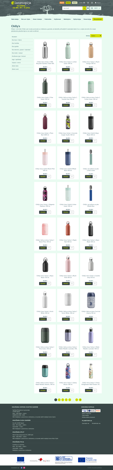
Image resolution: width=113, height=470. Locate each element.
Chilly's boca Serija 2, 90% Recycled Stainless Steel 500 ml (45, 63)
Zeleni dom (15, 66)
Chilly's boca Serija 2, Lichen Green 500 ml (68, 62)
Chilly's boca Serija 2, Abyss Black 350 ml (45, 276)
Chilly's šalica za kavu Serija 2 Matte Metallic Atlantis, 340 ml (45, 383)
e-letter (82, 2)
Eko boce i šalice (17, 40)
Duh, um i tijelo (25, 19)
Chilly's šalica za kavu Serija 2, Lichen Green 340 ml (91, 98)
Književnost (57, 19)
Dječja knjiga (77, 19)
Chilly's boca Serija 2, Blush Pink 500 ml (68, 276)
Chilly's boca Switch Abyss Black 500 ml (91, 134)
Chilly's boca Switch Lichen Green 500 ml (68, 205)
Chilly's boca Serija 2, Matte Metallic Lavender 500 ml (90, 348)
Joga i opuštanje (16, 59)
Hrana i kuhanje (37, 19)
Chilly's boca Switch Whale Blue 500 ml (68, 169)
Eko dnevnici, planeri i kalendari (21, 50)
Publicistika (48, 19)
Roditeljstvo (67, 19)
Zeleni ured (15, 69)
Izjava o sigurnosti (86, 413)
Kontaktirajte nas (96, 423)
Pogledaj (42, 69)
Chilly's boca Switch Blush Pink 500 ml (45, 169)
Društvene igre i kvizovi (19, 56)
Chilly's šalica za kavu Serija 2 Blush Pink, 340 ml (45, 241)
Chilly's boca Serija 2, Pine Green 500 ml (45, 98)
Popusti (62, 2)
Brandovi (14, 37)
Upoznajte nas (85, 423)
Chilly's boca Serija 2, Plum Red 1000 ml (45, 134)
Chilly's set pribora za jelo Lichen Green (91, 169)
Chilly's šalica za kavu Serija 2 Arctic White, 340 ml (68, 312)
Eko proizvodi (98, 19)
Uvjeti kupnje (85, 415)
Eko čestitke (15, 43)
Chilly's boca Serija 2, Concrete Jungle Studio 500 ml (68, 134)
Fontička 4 (15, 444)
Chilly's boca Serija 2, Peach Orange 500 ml (90, 62)
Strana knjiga (87, 19)
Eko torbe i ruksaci (17, 53)
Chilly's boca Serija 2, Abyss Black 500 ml (90, 241)
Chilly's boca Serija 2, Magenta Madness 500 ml (45, 205)
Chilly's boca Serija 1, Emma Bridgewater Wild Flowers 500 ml (91, 384)
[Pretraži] (84, 8)
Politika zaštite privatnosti (88, 417)
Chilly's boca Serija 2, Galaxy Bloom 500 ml (68, 383)
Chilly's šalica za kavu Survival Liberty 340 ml (91, 312)
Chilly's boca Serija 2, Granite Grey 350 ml (91, 276)
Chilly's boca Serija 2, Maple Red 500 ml (67, 241)
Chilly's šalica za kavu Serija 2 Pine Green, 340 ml (45, 348)
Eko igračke (15, 46)
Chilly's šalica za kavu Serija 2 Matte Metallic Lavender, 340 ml (68, 348)
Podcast (68, 2)
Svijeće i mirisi (16, 63)
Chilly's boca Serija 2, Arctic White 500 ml (45, 312)
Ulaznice (75, 2)
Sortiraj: (88, 35)
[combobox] (72, 8)
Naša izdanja (14, 19)
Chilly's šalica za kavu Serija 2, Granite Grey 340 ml (68, 98)
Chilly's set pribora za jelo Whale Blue (91, 205)
